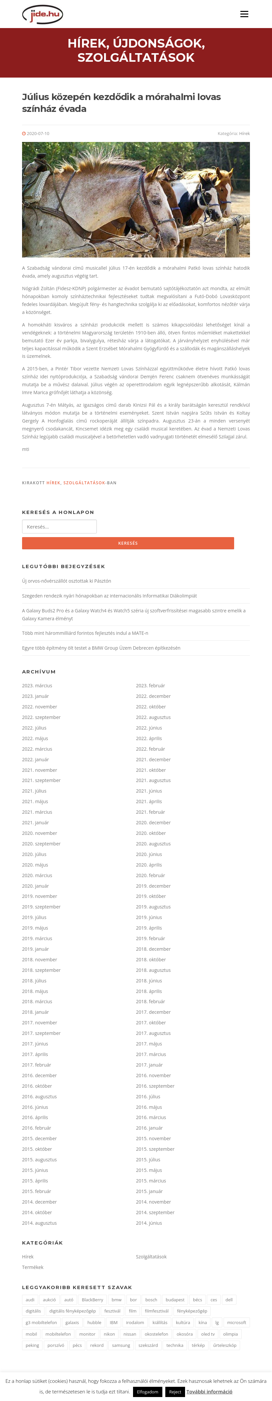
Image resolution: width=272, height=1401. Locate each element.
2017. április (35, 1055)
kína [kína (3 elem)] (203, 1324)
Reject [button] (175, 1392)
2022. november (39, 708)
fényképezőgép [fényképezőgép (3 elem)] (192, 1313)
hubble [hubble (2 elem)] (94, 1324)
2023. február (150, 687)
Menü (244, 14)
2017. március (151, 1055)
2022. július (34, 729)
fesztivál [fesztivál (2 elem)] (112, 1313)
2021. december (153, 761)
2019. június (149, 918)
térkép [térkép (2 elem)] (198, 1347)
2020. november (39, 834)
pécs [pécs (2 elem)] (77, 1347)
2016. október (37, 1087)
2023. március (37, 687)
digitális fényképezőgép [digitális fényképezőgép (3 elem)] (72, 1313)
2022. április (149, 739)
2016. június (35, 1108)
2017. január (149, 1066)
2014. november (153, 1203)
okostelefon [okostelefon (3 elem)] (156, 1335)
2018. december (153, 950)
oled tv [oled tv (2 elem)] (208, 1335)
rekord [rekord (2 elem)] (97, 1347)
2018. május (35, 992)
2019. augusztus (153, 908)
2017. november (39, 1024)
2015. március (151, 1182)
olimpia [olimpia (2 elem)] (230, 1335)
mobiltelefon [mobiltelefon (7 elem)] (58, 1335)
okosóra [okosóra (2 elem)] (185, 1335)
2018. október (151, 961)
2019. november (39, 898)
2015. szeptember (155, 1150)
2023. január (35, 697)
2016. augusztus (39, 1098)
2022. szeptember (41, 718)
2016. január (149, 1129)
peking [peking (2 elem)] (32, 1347)
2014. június (149, 1224)
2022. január (35, 761)
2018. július (34, 982)
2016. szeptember (155, 1087)
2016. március (151, 1119)
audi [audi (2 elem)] (30, 1301)
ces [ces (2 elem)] (213, 1301)
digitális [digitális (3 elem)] (33, 1313)
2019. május (35, 929)
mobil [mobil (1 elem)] (31, 1335)
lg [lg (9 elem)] (217, 1324)
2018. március (37, 1003)
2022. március (37, 750)
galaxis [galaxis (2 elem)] (72, 1324)
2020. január (35, 887)
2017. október (151, 1024)
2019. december (153, 887)
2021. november (39, 771)
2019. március (37, 940)
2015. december (39, 1140)
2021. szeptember (41, 782)
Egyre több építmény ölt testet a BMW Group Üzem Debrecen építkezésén (101, 649)
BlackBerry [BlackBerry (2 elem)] (92, 1301)
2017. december (153, 1013)
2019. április (149, 929)
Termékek (32, 1269)
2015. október (37, 1150)
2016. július (148, 1098)
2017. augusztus (153, 1034)
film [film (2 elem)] (132, 1313)
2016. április (35, 1119)
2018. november (39, 961)
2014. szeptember (155, 1214)
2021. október (151, 771)
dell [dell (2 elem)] (229, 1301)
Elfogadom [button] (147, 1392)
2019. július (34, 918)
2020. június (149, 855)
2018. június (149, 982)
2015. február (36, 1192)
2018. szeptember (41, 971)
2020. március (37, 876)
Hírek (244, 134)
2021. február (150, 813)
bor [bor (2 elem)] (133, 1301)
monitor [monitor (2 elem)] (87, 1335)
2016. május (149, 1108)
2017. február (36, 1066)
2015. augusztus (39, 1161)
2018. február (150, 1003)
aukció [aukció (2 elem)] (49, 1301)
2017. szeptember (41, 1034)
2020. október (151, 834)
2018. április (149, 992)
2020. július (34, 855)
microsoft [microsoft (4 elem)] (236, 1324)
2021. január (35, 824)
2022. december (153, 697)
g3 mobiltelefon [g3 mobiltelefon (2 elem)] (41, 1324)
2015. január (149, 1192)
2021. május (35, 803)
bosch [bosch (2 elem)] (151, 1301)
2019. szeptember (41, 908)
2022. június (149, 729)
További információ (209, 1391)
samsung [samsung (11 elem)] (121, 1347)
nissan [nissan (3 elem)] (129, 1335)
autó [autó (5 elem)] (68, 1301)
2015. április (35, 1182)
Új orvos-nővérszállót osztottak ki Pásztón (66, 582)
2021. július (34, 792)
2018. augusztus (153, 971)
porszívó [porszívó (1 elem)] (55, 1347)
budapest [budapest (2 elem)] (175, 1301)
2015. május (149, 1171)
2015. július (148, 1161)
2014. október (37, 1214)
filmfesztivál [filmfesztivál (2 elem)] (157, 1313)
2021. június (149, 792)
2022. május (35, 739)
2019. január (35, 950)
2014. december (39, 1203)
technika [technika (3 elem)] (174, 1347)
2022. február (150, 750)
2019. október (151, 898)
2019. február (150, 940)
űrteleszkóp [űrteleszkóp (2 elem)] (225, 1347)
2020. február (150, 876)
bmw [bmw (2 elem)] (117, 1301)
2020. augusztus (153, 845)
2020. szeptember (41, 845)
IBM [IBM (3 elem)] (114, 1324)
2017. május (149, 1045)
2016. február (36, 1129)
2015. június (35, 1171)
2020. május (35, 866)
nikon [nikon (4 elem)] (109, 1335)
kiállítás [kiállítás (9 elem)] (159, 1324)
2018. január (35, 1013)
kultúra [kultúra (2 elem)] (183, 1324)
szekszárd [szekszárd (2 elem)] (148, 1347)
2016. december (39, 1077)
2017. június (35, 1045)
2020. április (149, 866)
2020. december (153, 824)
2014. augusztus (39, 1224)
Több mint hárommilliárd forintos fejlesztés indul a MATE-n (85, 635)
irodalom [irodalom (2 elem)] (135, 1324)
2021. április (149, 803)
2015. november (153, 1140)
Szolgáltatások (84, 484)
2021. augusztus (153, 782)
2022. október (151, 708)
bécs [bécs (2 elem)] (197, 1301)
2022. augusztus (153, 718)
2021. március (37, 813)
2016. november (153, 1077)
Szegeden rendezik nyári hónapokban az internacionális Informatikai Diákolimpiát (109, 597)
